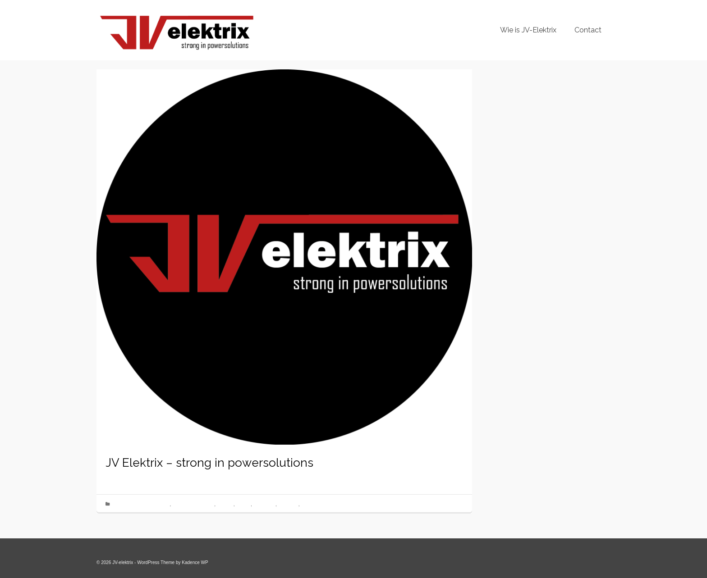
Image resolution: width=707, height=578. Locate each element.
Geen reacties (225, 476)
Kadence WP (195, 562)
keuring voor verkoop (193, 504)
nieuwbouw (264, 504)
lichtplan (225, 504)
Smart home (313, 504)
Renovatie (288, 504)
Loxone (243, 504)
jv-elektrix (128, 476)
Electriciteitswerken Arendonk (140, 504)
